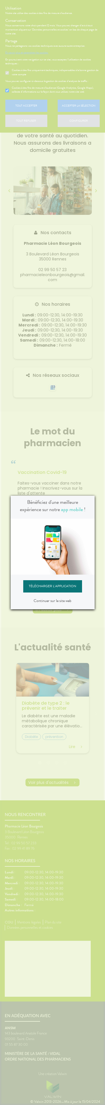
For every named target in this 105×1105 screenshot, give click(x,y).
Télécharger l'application (52, 586)
